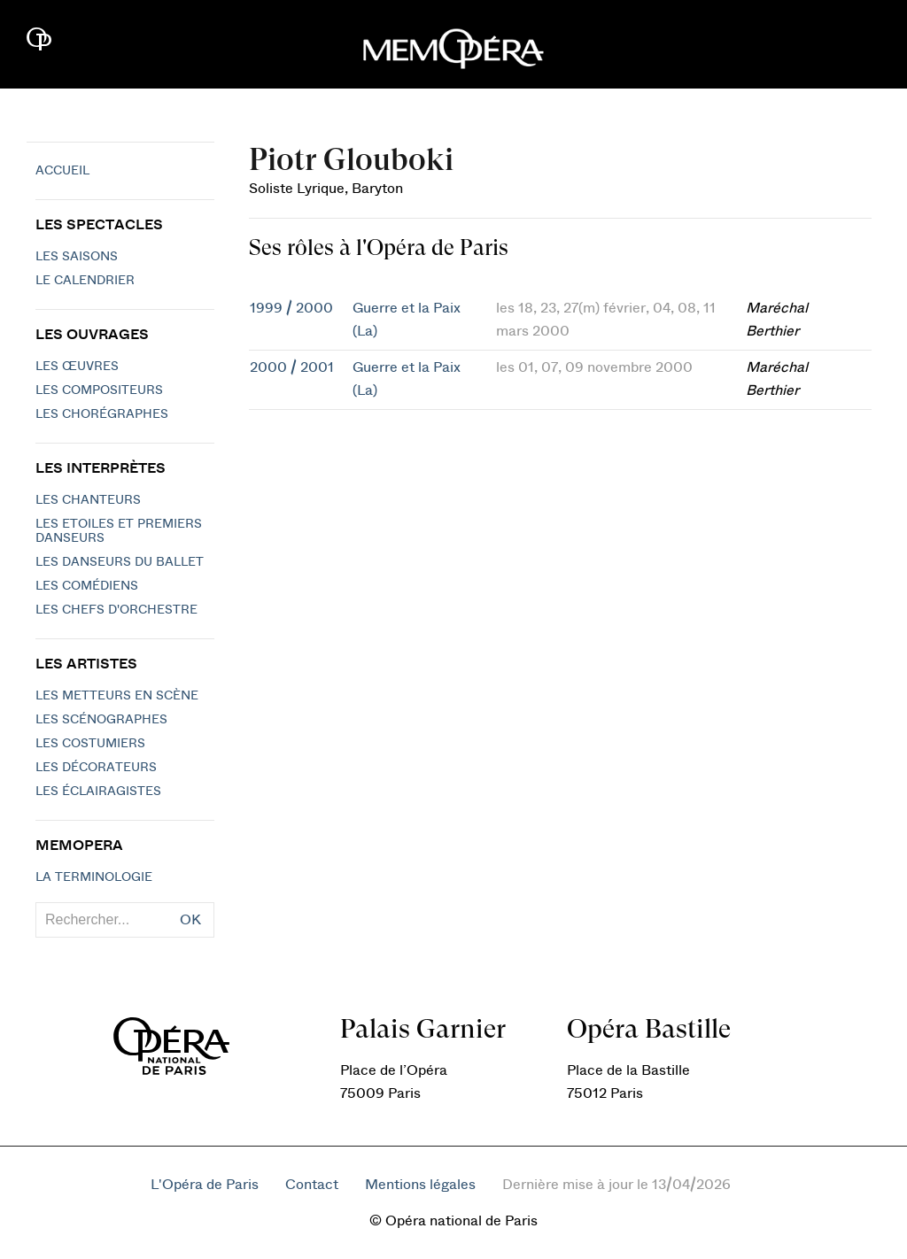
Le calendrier (85, 280)
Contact (311, 1185)
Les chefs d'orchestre (116, 610)
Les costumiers (90, 744)
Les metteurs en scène (116, 696)
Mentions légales (420, 1185)
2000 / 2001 (292, 367)
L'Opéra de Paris (205, 1185)
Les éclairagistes (98, 791)
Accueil (62, 171)
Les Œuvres (77, 366)
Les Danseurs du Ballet (119, 562)
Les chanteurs (88, 500)
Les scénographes (101, 720)
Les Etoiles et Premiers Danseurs (118, 531)
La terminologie (93, 877)
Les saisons (76, 257)
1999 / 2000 (291, 308)
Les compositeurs (99, 390)
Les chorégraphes (101, 414)
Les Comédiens (86, 586)
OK (190, 920)
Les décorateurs (96, 767)
